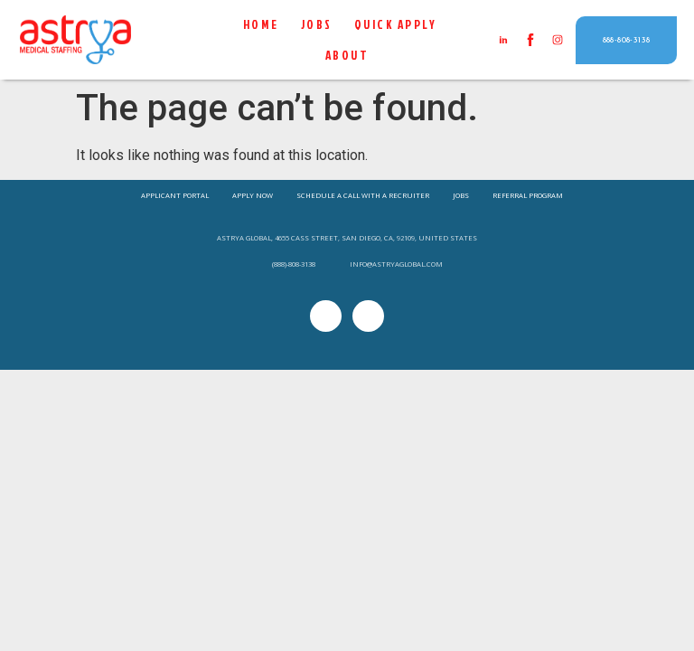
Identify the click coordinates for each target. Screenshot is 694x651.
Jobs (317, 24)
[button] (627, 40)
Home (261, 24)
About (347, 55)
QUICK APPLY (395, 24)
